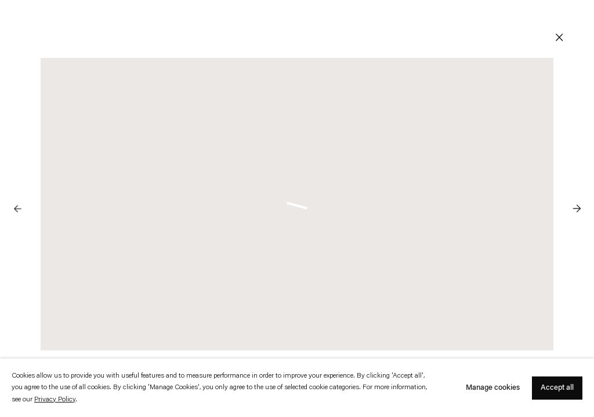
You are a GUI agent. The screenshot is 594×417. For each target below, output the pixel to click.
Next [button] (576, 185)
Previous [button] (17, 185)
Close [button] (559, 37)
